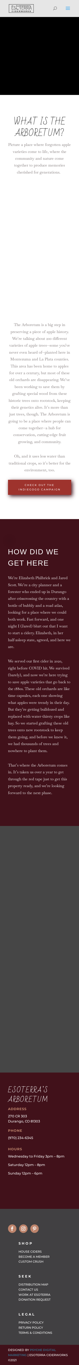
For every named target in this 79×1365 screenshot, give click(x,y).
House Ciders (30, 1251)
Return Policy (31, 1328)
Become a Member (34, 1257)
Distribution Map (33, 1284)
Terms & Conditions (35, 1333)
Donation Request (35, 1299)
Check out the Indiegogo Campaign (40, 487)
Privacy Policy (31, 1322)
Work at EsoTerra (34, 1295)
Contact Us (28, 1290)
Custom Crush (31, 1261)
